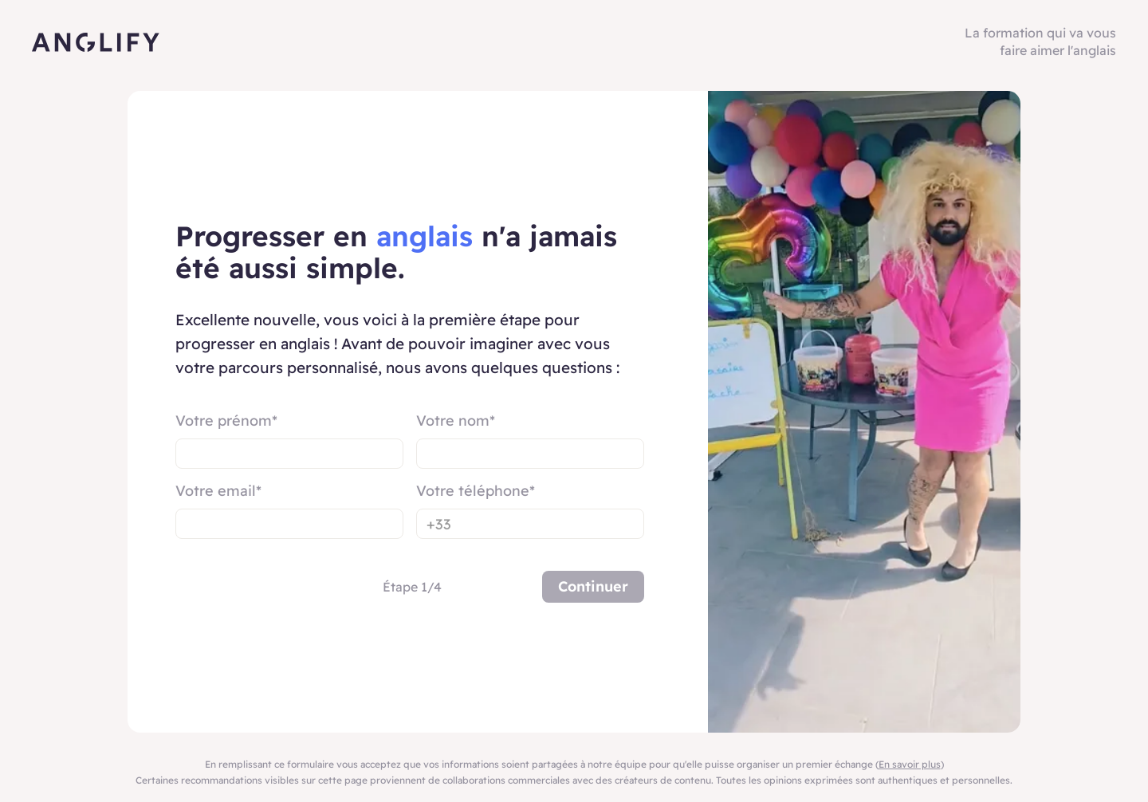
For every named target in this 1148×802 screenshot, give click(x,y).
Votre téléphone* (475, 491)
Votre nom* (455, 420)
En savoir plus (910, 764)
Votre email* (218, 491)
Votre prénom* (226, 420)
